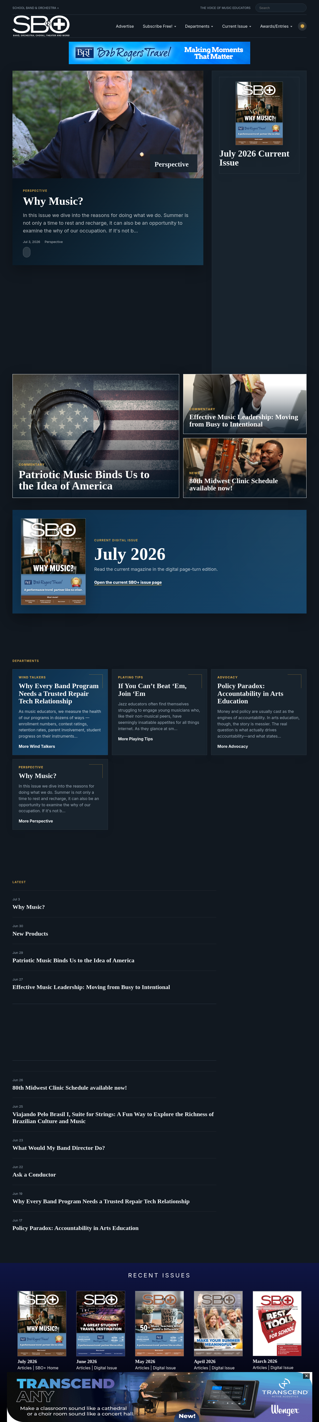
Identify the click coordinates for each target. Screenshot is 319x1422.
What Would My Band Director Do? (58, 1148)
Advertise (125, 26)
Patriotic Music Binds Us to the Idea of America (73, 960)
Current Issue (234, 26)
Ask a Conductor (34, 1174)
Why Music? (28, 907)
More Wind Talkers (37, 746)
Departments (197, 26)
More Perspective (36, 820)
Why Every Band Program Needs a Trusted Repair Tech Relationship (101, 1201)
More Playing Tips (135, 738)
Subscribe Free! (157, 26)
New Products (30, 933)
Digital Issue (105, 1367)
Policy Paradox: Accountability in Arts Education (75, 1228)
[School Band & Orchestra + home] (41, 25)
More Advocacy (232, 746)
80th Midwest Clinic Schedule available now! (69, 1087)
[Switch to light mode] (302, 26)
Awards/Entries (274, 26)
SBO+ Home (47, 1367)
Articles (24, 1367)
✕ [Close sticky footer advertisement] (306, 1376)
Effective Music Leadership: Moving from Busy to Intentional (91, 987)
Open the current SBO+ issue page (128, 582)
